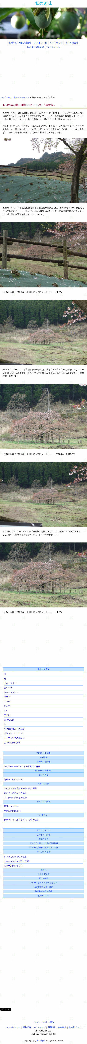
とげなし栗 (9, 720)
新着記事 (27, 1027)
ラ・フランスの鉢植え (14, 738)
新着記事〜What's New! (20, 43)
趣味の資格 (43, 775)
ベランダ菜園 (43, 784)
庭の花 (43, 870)
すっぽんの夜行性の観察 (15, 856)
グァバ (7, 701)
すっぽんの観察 (43, 852)
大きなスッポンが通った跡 (16, 861)
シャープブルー (11, 692)
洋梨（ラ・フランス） (14, 733)
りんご (7, 706)
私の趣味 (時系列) (35, 47)
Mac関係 (43, 757)
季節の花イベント (21, 98)
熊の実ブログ (43, 896)
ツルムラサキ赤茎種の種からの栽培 (20, 788)
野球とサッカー (11, 806)
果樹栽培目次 (43, 669)
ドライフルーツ (43, 830)
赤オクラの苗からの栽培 (15, 797)
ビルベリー (9, 688)
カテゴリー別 (40, 43)
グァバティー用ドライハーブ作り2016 (22, 820)
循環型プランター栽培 (43, 887)
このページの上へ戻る (43, 1022)
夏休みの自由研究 (12, 811)
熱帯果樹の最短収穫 (43, 891)
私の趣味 (43, 3)
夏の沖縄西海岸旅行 (43, 771)
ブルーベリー (10, 683)
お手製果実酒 (43, 874)
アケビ (7, 715)
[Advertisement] (43, 72)
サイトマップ (56, 43)
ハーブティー (43, 815)
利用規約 (52, 1027)
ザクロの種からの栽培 (14, 729)
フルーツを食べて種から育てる (43, 883)
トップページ (6, 98)
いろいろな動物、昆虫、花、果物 (43, 848)
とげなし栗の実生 (12, 742)
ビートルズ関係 (43, 835)
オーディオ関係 (43, 762)
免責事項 (62, 1027)
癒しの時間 (43, 878)
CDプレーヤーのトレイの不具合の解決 (22, 766)
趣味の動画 (43, 839)
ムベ (6, 710)
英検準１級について (13, 779)
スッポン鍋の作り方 (13, 866)
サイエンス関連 (43, 802)
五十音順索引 (72, 43)
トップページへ (13, 1027)
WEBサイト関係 (43, 753)
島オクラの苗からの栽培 (15, 793)
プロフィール (53, 47)
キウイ (7, 697)
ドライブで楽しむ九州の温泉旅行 (43, 843)
